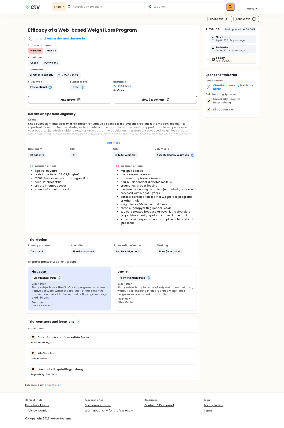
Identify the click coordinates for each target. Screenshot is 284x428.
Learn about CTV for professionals (109, 410)
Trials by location (37, 410)
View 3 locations (155, 100)
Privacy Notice (213, 405)
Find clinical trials (37, 405)
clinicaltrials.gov (53, 385)
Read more (112, 142)
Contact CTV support (159, 405)
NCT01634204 (121, 85)
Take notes (70, 100)
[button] (34, 63)
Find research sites (98, 405)
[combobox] (107, 6)
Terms (208, 410)
